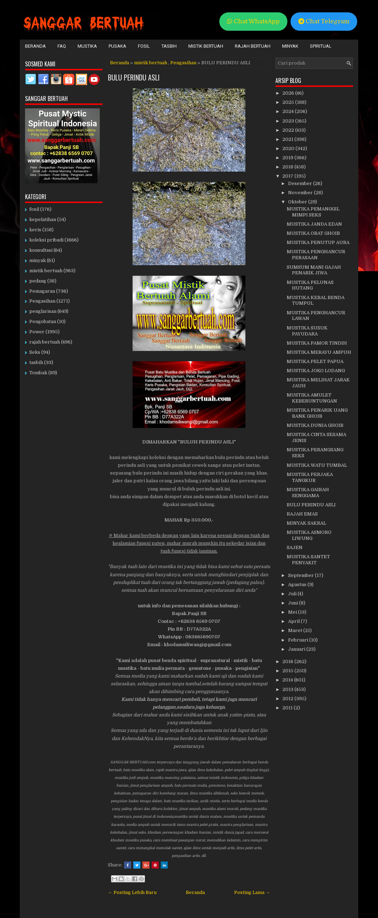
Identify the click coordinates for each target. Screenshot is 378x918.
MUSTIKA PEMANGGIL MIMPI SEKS (313, 211)
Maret (295, 630)
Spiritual (320, 46)
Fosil (144, 46)
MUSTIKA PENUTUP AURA (318, 242)
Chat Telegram (323, 21)
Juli (293, 593)
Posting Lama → (252, 892)
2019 (288, 157)
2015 (288, 670)
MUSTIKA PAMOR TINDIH (317, 343)
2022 (288, 130)
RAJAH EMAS (302, 514)
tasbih (36, 362)
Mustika (87, 46)
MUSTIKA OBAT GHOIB (313, 233)
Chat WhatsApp (253, 21)
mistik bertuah (150, 62)
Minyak (290, 46)
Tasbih (169, 46)
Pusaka (117, 46)
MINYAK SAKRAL (306, 523)
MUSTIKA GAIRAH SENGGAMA (308, 492)
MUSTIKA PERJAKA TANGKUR (310, 477)
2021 (288, 139)
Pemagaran (42, 291)
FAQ (61, 46)
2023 (288, 121)
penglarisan (42, 311)
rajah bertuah (44, 342)
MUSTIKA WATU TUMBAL (317, 465)
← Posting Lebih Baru (132, 892)
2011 (288, 707)
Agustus (297, 584)
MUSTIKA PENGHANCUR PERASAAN (316, 254)
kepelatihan (42, 219)
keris (35, 229)
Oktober (298, 201)
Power (36, 331)
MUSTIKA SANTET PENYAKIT (308, 559)
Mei (293, 612)
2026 (288, 93)
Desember (300, 183)
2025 (288, 102)
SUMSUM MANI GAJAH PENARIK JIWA (314, 270)
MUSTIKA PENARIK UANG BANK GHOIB (317, 413)
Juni (293, 603)
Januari (297, 649)
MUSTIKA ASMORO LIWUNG (309, 535)
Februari (298, 640)
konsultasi (41, 250)
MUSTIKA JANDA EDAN (314, 224)
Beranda (35, 46)
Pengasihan (183, 62)
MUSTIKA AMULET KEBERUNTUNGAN (312, 398)
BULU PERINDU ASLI (134, 77)
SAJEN (295, 547)
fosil (34, 209)
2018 (288, 166)
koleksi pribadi (46, 240)
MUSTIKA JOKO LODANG (316, 370)
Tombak (38, 372)
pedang (37, 281)
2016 (288, 661)
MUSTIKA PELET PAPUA (315, 361)
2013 (288, 689)
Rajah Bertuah (252, 46)
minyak (37, 260)
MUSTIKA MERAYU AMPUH (319, 352)
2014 (288, 679)
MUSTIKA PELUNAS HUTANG (310, 285)
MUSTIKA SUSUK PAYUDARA (307, 330)
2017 (288, 176)
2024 (288, 111)
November (301, 192)
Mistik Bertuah (205, 46)
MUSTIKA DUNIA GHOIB (315, 425)
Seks (34, 352)
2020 (288, 148)
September (301, 575)
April (294, 621)
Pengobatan (42, 321)
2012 (288, 698)
